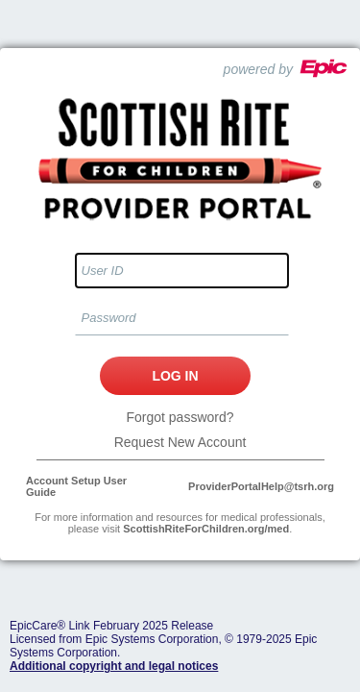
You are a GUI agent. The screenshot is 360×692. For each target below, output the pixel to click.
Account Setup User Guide (76, 486)
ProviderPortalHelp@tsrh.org (261, 486)
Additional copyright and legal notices (114, 666)
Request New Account (180, 442)
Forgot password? (179, 417)
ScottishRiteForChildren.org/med (206, 528)
